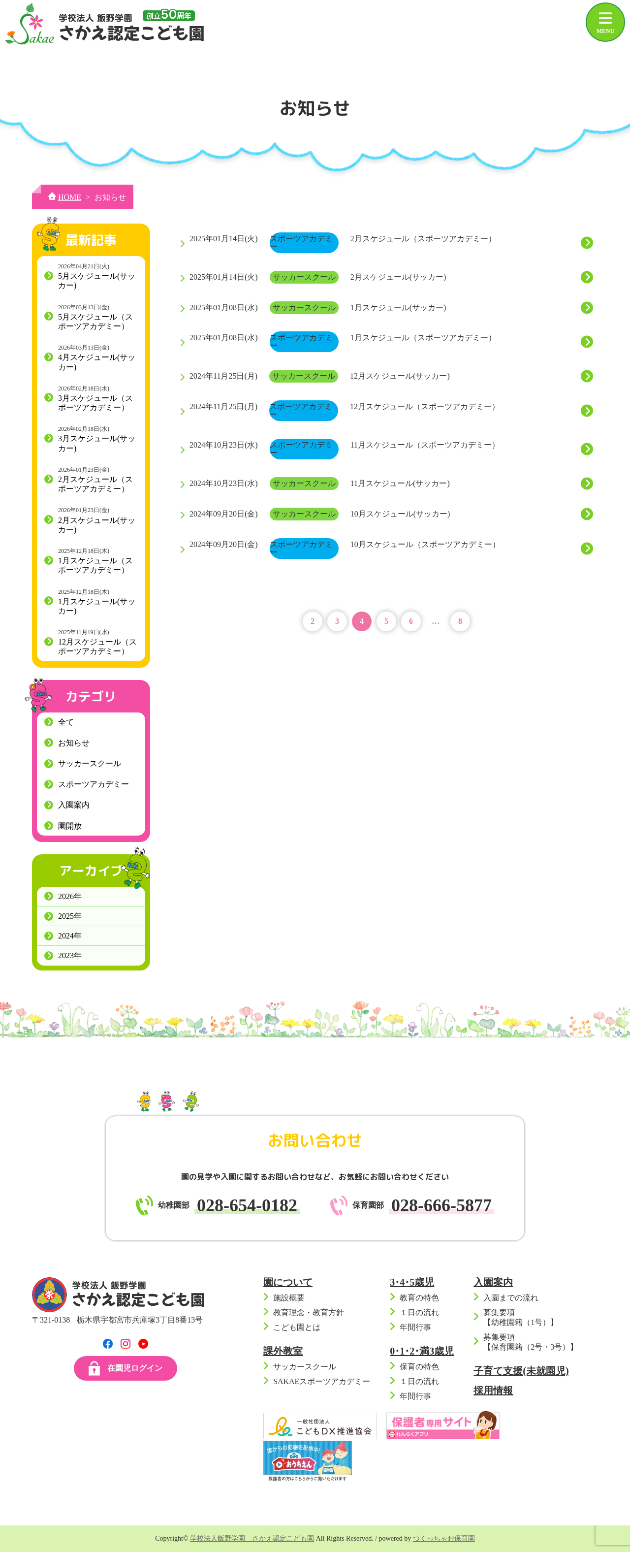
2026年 (70, 896)
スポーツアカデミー (93, 784)
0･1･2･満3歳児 (422, 1351)
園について (288, 1282)
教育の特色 (419, 1297)
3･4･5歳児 (412, 1282)
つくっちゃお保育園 (444, 1538)
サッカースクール (89, 763)
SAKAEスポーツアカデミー (321, 1381)
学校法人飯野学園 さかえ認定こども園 (252, 1538)
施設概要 (289, 1297)
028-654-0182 (247, 1205)
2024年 (70, 936)
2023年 (70, 955)
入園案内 (74, 805)
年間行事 (415, 1327)
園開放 (70, 826)
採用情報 (493, 1390)
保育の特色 (419, 1366)
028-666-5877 (441, 1205)
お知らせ (74, 743)
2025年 (70, 916)
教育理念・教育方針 (308, 1312)
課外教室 (283, 1351)
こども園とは (296, 1327)
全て (66, 722)
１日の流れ (419, 1312)
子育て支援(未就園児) (520, 1370)
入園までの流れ (510, 1297)
